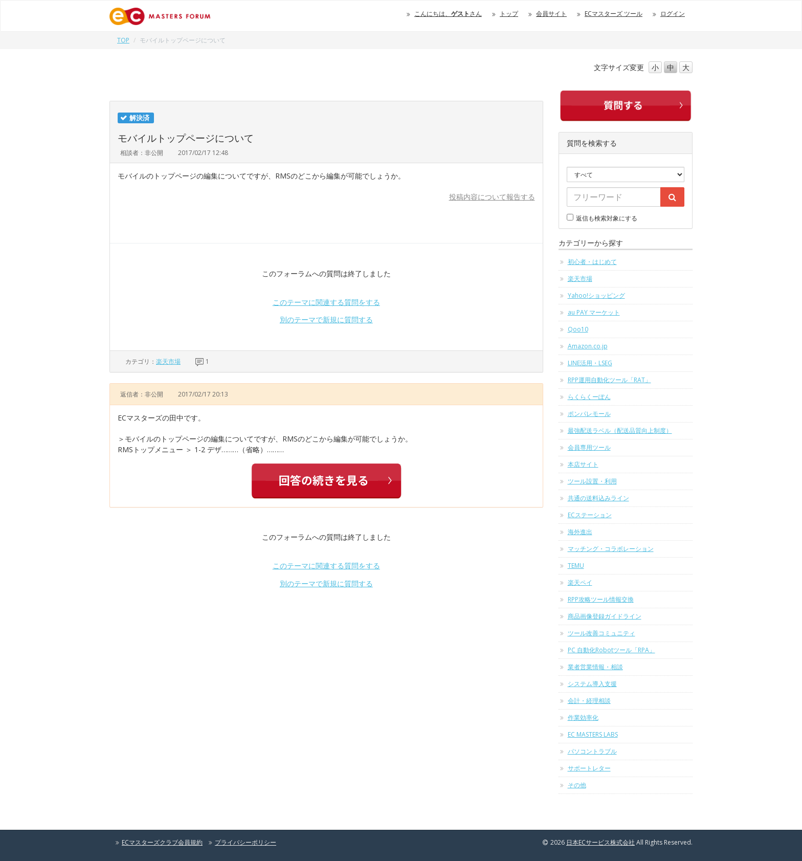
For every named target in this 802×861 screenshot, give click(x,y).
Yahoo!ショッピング (596, 295)
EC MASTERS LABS (593, 734)
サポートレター (589, 768)
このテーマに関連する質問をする (326, 302)
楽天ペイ (580, 582)
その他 (577, 785)
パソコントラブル (592, 751)
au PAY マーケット (594, 312)
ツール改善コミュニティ (601, 633)
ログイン (672, 13)
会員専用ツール (589, 447)
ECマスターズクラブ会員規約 (162, 842)
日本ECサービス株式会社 (600, 842)
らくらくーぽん (589, 396)
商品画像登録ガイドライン (604, 616)
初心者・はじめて (592, 261)
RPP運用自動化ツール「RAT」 (609, 380)
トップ (509, 13)
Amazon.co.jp (588, 346)
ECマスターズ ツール (613, 13)
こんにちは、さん (448, 13)
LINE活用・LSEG (590, 363)
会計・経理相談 (589, 700)
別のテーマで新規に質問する (326, 319)
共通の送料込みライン (598, 498)
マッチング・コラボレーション (611, 548)
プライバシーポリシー (245, 842)
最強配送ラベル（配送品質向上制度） (620, 430)
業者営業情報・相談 (595, 667)
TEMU (576, 565)
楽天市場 (168, 361)
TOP (123, 40)
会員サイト (551, 13)
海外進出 (580, 531)
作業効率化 (583, 717)
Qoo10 (578, 329)
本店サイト (583, 464)
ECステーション (590, 515)
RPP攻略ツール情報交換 (601, 599)
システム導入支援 (592, 683)
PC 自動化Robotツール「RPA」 (611, 650)
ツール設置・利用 (592, 481)
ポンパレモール (589, 413)
